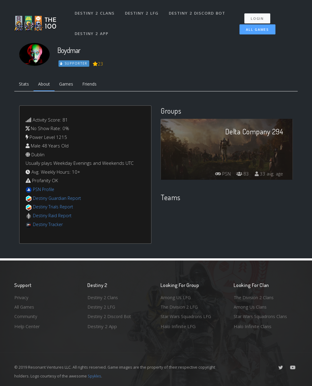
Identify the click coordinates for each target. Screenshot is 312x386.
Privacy (22, 296)
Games (69, 84)
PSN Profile (44, 190)
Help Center (27, 326)
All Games (256, 26)
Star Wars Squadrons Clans (262, 316)
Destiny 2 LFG (142, 11)
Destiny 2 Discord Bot (197, 11)
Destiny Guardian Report (58, 199)
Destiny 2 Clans (95, 11)
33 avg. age (268, 174)
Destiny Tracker (49, 225)
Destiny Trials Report (54, 207)
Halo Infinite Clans (252, 326)
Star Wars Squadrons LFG (187, 316)
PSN (220, 174)
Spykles (95, 376)
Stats (24, 84)
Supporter (74, 63)
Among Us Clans (251, 306)
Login (258, 15)
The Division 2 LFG (180, 306)
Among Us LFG (176, 296)
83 (241, 174)
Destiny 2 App (92, 28)
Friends (94, 84)
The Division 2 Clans (254, 296)
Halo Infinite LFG (178, 326)
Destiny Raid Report (53, 216)
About (46, 84)
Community (26, 316)
